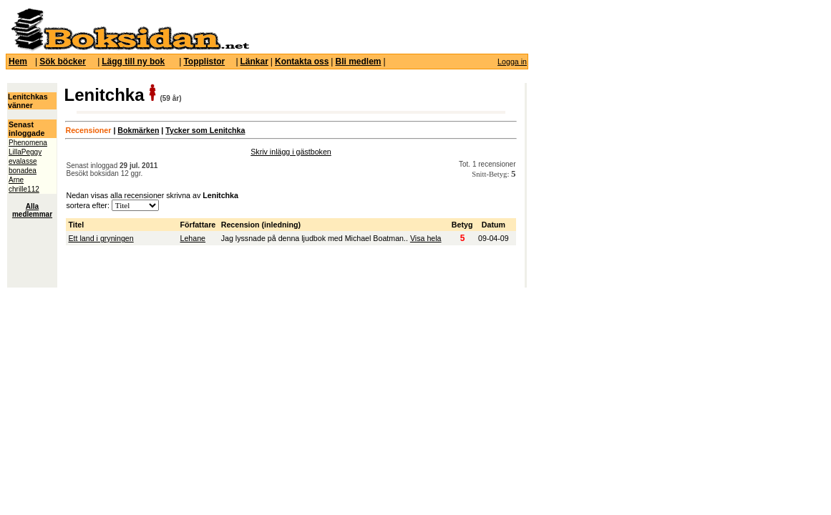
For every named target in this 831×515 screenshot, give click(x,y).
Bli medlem (358, 62)
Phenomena (28, 143)
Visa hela (426, 238)
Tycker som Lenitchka (205, 130)
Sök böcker (62, 62)
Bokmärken (138, 130)
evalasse (23, 161)
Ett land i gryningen (100, 238)
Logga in (512, 61)
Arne (16, 180)
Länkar (254, 62)
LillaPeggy (25, 152)
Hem (18, 62)
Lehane (192, 238)
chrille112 (24, 189)
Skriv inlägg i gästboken (291, 151)
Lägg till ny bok (133, 62)
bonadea (23, 171)
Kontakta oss (302, 62)
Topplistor (204, 62)
